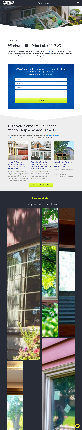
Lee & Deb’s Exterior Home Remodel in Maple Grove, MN (63, 164)
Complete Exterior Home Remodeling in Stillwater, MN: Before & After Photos (41, 165)
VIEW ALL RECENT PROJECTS (41, 184)
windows (49, 51)
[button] (77, 426)
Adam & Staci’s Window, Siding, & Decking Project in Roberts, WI (16, 165)
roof (56, 51)
